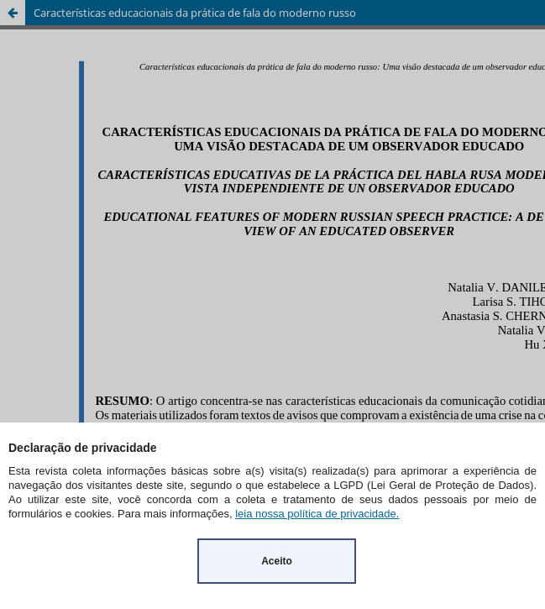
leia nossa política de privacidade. (317, 513)
